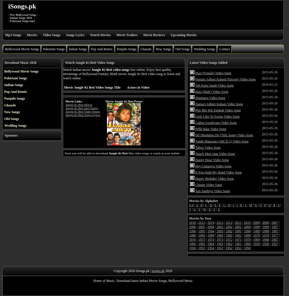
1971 (238, 240)
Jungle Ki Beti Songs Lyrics (82, 115)
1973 (219, 240)
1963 (219, 244)
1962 (229, 244)
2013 (219, 223)
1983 (219, 235)
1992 (229, 231)
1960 (247, 244)
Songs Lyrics (75, 35)
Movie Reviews (154, 35)
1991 (238, 231)
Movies (32, 35)
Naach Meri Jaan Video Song (215, 154)
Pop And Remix (102, 49)
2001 (238, 227)
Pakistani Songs (54, 49)
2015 (201, 223)
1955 (201, 248)
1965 (201, 244)
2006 (192, 227)
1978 (265, 235)
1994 (210, 231)
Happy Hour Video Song (212, 160)
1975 (201, 240)
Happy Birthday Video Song (214, 179)
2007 (274, 223)
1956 (192, 248)
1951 (238, 248)
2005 (201, 227)
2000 (247, 227)
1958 (265, 244)
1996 (192, 231)
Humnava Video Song (210, 98)
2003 (219, 227)
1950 (247, 248)
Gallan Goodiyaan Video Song (216, 123)
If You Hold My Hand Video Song (218, 172)
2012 (229, 223)
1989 (256, 231)
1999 (256, 227)
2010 (247, 223)
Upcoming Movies (183, 35)
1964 (210, 244)
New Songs (163, 49)
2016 (192, 223)
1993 (219, 231)
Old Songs (183, 49)
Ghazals (146, 49)
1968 (265, 240)
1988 (265, 231)
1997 (275, 227)
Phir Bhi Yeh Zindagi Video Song (218, 110)
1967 (275, 240)
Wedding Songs (204, 49)
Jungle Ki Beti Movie (78, 104)
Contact (224, 49)
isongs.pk (158, 271)
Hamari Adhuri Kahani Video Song (219, 104)
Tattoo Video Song (208, 148)
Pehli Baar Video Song (210, 129)
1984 (210, 235)
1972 (229, 240)
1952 (229, 248)
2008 (265, 223)
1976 (192, 240)
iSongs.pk (22, 6)
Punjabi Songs (126, 49)
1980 (247, 235)
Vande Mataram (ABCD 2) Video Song (222, 141)
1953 (219, 248)
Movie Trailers (126, 35)
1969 (256, 240)
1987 (275, 231)
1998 (265, 227)
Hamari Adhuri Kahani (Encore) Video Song (225, 79)
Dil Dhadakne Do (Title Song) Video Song (224, 135)
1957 (275, 244)
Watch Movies (100, 35)
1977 (275, 235)
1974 (210, 240)
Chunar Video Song (208, 185)
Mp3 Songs (13, 35)
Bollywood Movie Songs (22, 49)
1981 (238, 235)
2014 (210, 223)
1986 (192, 235)
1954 (210, 248)
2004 (210, 227)
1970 (247, 240)
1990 (247, 231)
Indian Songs (78, 49)
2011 (238, 223)
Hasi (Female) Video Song (213, 73)
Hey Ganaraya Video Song (213, 166)
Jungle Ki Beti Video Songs (82, 111)
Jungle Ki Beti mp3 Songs (81, 108)
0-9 (191, 205)
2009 (256, 223)
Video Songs (52, 35)
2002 (229, 227)
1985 (201, 235)
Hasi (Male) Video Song (211, 92)
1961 (238, 244)
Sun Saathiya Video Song (212, 191)
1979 (256, 235)
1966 (192, 244)
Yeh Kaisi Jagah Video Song (214, 85)
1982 (229, 235)
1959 (256, 244)
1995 (201, 231)
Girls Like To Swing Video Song (217, 117)
